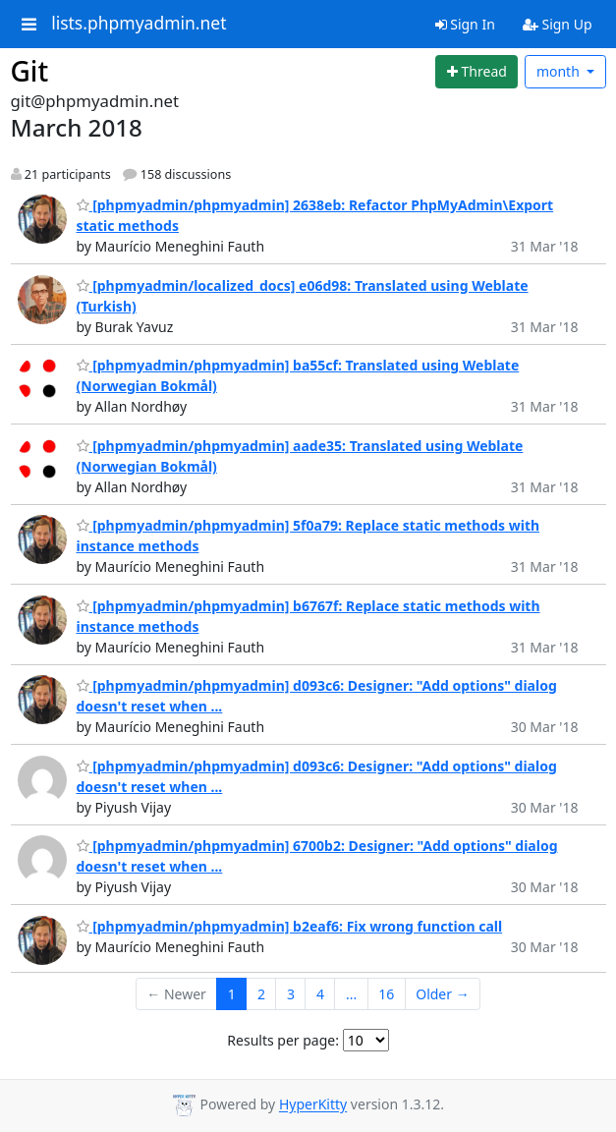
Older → (442, 994)
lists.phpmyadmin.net (138, 23)
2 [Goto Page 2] (261, 994)
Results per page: (283, 1040)
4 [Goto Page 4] (320, 994)
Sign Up (557, 24)
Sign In (465, 24)
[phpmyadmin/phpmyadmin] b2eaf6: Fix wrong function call (290, 926)
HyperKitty (313, 1105)
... (351, 994)
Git (30, 70)
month (560, 71)
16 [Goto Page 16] (386, 994)
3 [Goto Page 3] (291, 994)
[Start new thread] (476, 71)
